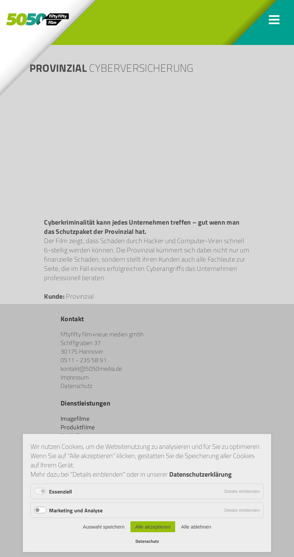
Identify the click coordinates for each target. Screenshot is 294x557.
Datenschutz (77, 386)
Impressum (75, 377)
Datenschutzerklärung (200, 474)
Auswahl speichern (103, 527)
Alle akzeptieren (153, 527)
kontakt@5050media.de (91, 368)
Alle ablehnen (196, 527)
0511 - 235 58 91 (84, 360)
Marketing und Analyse (76, 510)
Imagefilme (75, 418)
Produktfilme (78, 427)
